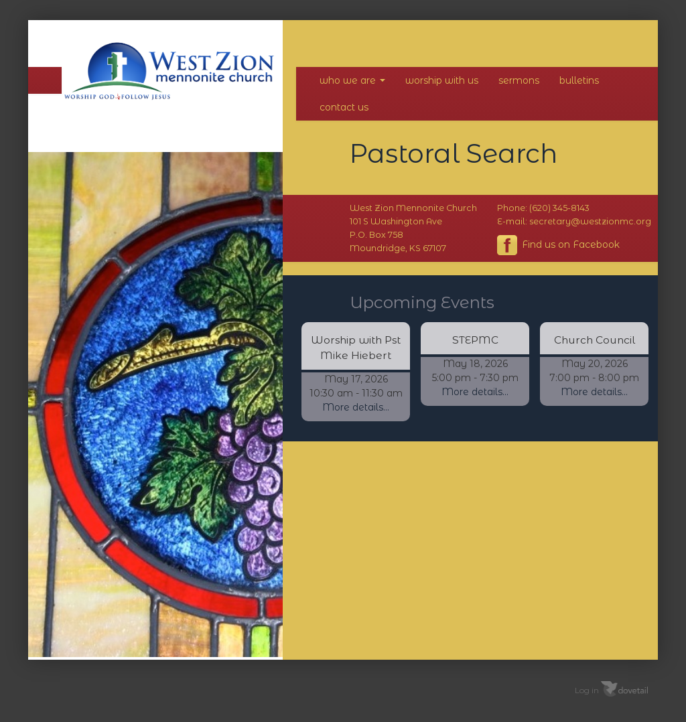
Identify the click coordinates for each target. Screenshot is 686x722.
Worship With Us (441, 80)
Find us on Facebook (558, 245)
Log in (587, 690)
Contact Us (344, 107)
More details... (355, 407)
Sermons (518, 80)
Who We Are (352, 80)
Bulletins (579, 80)
